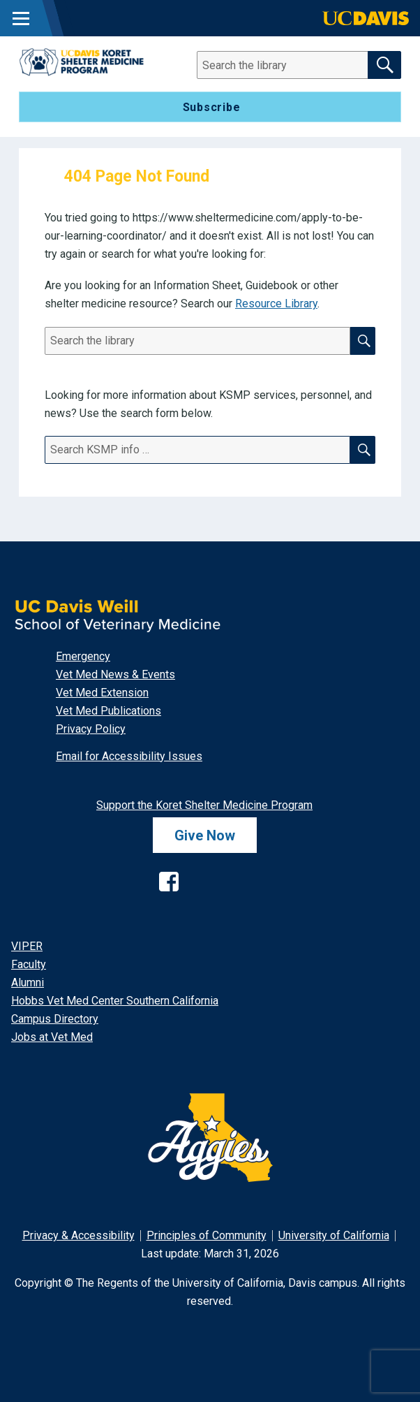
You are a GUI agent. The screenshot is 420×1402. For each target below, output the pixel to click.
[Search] (291, 65)
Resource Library (276, 303)
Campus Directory (54, 1018)
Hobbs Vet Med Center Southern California (114, 1000)
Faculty (28, 964)
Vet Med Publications (108, 710)
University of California (333, 1235)
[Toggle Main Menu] (21, 18)
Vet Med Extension (102, 692)
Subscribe (212, 107)
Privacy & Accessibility (78, 1235)
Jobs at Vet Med (52, 1037)
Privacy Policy (91, 729)
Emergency (83, 656)
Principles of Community (207, 1235)
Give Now (204, 835)
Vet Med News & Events (115, 674)
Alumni (27, 982)
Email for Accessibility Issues (129, 756)
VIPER (27, 946)
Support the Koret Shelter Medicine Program (204, 805)
